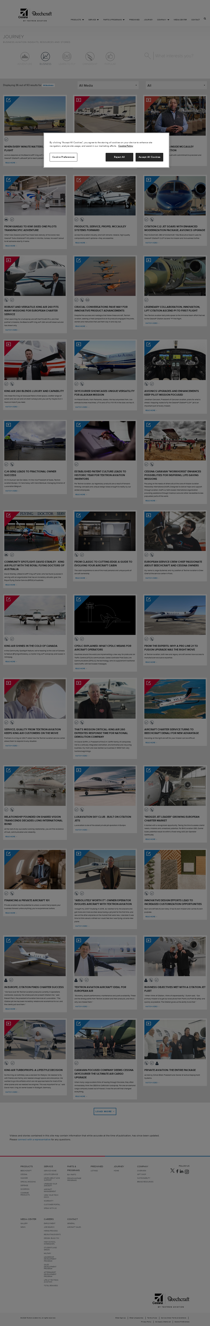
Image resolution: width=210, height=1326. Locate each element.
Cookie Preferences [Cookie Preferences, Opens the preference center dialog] (63, 157)
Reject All (119, 157)
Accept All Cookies (149, 157)
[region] (106, 150)
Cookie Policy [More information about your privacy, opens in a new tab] (125, 146)
